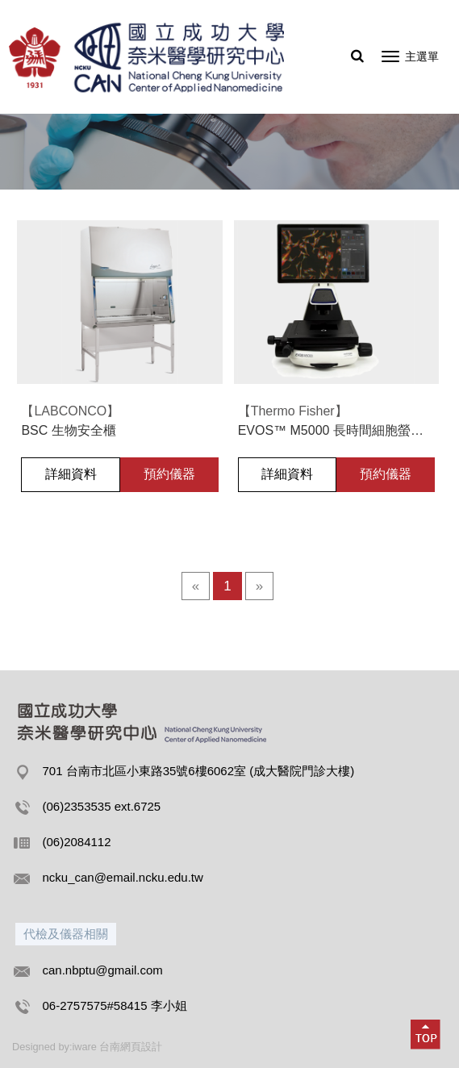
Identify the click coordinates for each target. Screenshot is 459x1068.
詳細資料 (71, 474)
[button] (426, 1035)
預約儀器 (169, 474)
